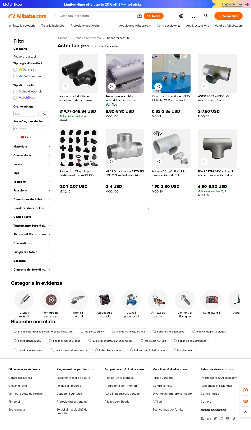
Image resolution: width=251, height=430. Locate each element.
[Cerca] (154, 16)
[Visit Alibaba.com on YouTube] (228, 418)
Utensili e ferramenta (87, 38)
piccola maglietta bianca (209, 331)
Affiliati (157, 401)
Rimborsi (14, 401)
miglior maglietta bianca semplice (110, 341)
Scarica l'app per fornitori (169, 409)
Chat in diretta (17, 385)
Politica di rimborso (68, 385)
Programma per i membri (121, 385)
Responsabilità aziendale (217, 385)
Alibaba (62, 38)
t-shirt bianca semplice (168, 331)
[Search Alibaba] (97, 16)
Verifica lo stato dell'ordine (25, 393)
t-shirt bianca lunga (27, 341)
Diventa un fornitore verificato (172, 393)
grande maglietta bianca (128, 331)
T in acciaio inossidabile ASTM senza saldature (43, 331)
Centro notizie (210, 393)
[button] (139, 15)
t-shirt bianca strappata (190, 341)
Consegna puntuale (69, 393)
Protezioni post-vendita (71, 401)
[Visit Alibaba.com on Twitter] (215, 418)
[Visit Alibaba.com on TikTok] (234, 418)
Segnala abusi (17, 409)
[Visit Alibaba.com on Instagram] (221, 418)
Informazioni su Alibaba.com (219, 377)
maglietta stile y (92, 331)
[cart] (194, 16)
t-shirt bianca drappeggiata (68, 350)
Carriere (206, 401)
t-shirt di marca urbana (64, 341)
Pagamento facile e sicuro (73, 377)
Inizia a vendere (163, 377)
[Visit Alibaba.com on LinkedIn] (209, 418)
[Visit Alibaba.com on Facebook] (203, 418)
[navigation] (32, 154)
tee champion (183, 350)
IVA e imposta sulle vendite (122, 393)
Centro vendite (162, 385)
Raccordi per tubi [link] (118, 38)
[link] (245, 390)
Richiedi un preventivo (119, 377)
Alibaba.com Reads (117, 401)
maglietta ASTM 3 (153, 341)
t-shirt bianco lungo (108, 350)
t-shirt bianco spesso (28, 350)
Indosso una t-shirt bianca (147, 350)
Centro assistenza (20, 377)
